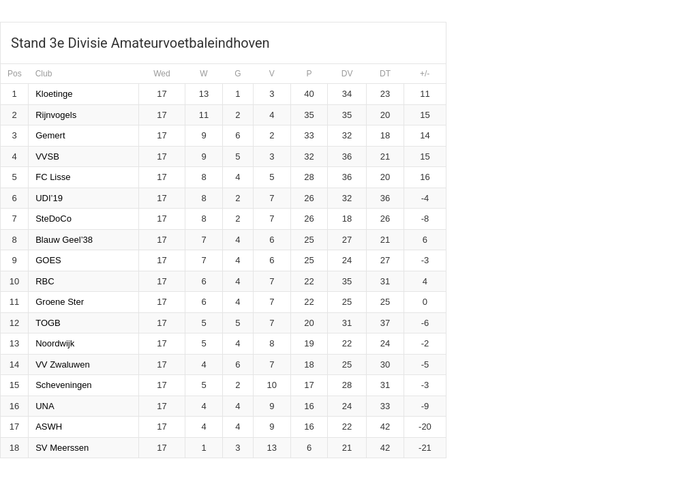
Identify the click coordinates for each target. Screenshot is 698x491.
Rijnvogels (55, 115)
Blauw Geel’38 (64, 240)
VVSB (47, 156)
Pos (14, 73)
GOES (48, 260)
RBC (44, 281)
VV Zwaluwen (62, 364)
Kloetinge (53, 94)
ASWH (48, 426)
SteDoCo (53, 218)
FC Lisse (52, 177)
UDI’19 (49, 198)
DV (347, 73)
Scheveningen (63, 385)
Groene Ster (59, 302)
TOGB (48, 323)
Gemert (50, 135)
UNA (44, 406)
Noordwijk (54, 343)
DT (385, 73)
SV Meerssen (62, 448)
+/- (424, 73)
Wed (161, 73)
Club (43, 73)
